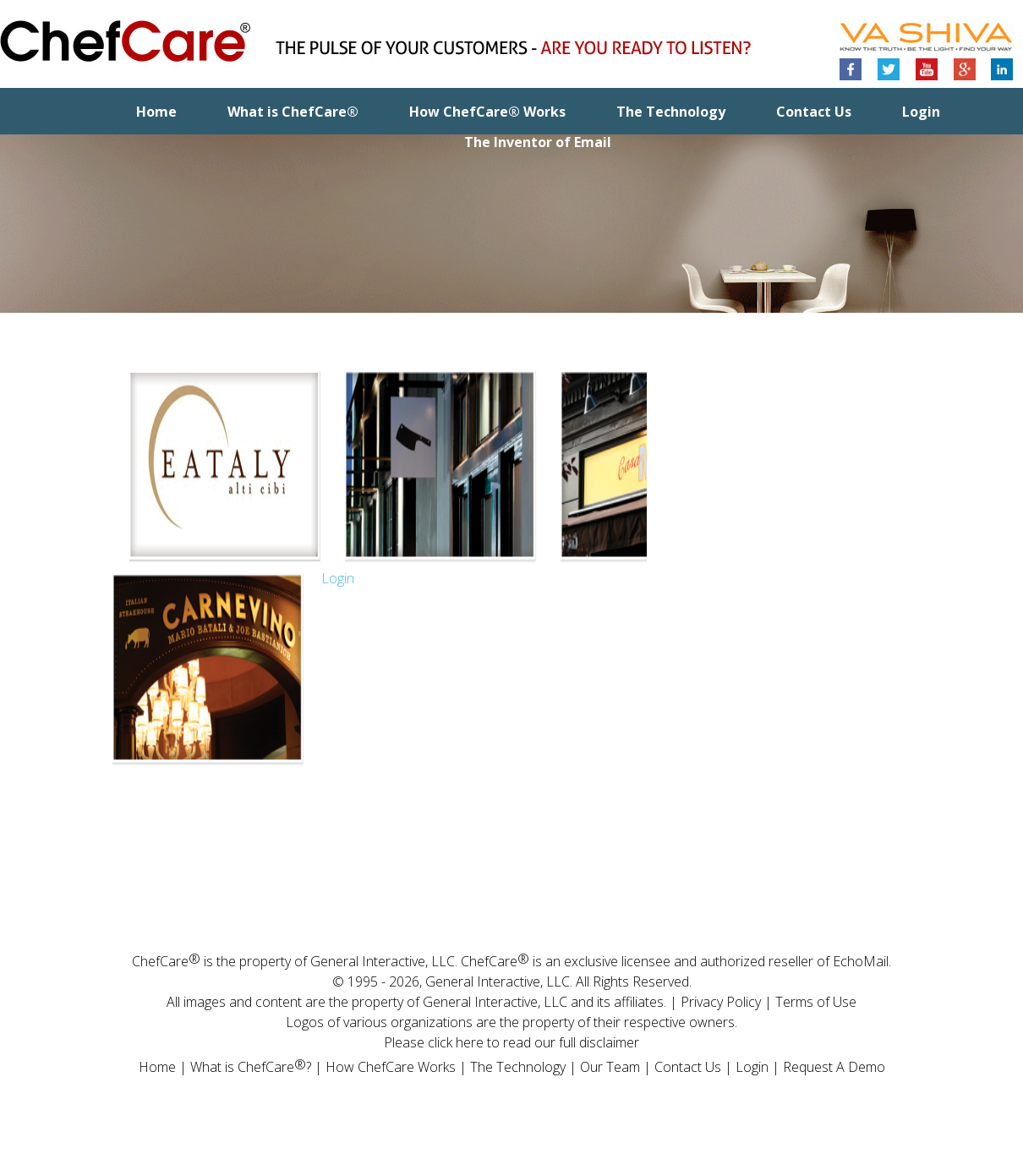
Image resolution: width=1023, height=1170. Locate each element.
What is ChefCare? (250, 1065)
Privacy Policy (721, 1001)
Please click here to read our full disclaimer (511, 1042)
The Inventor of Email (537, 142)
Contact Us (813, 111)
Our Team (610, 1067)
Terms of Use (815, 1001)
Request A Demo (834, 1067)
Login (921, 111)
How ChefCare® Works (487, 111)
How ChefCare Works (391, 1067)
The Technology (670, 111)
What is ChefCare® (292, 111)
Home (156, 111)
